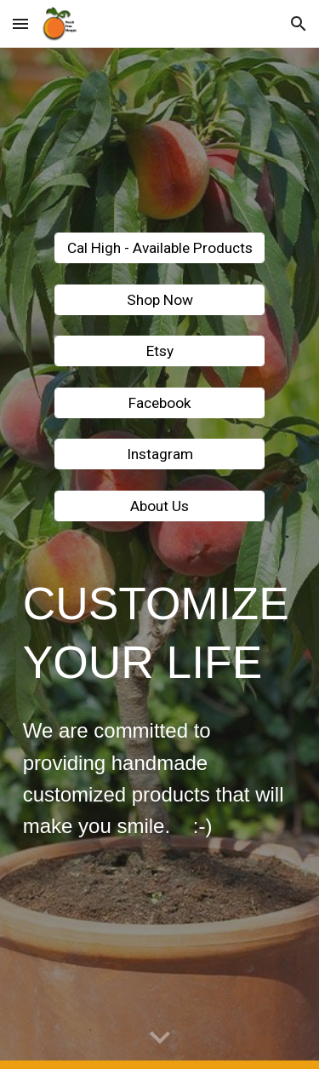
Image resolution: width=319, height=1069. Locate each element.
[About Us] (159, 506)
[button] (20, 23)
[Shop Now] (159, 299)
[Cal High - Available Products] (159, 248)
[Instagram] (159, 454)
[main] (160, 632)
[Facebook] (159, 402)
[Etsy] (159, 351)
